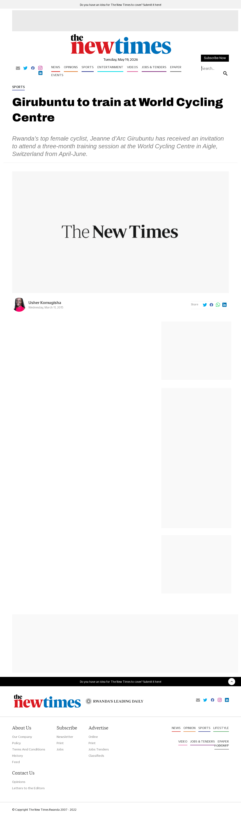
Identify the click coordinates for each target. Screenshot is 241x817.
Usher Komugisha (44, 302)
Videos (132, 67)
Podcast (221, 745)
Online (93, 737)
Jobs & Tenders (154, 67)
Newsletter (65, 737)
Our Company (22, 737)
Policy (16, 743)
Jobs (60, 749)
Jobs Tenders (99, 749)
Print (60, 743)
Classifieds (96, 755)
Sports (88, 67)
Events (57, 75)
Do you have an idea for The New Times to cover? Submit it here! (120, 4)
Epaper (175, 67)
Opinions (71, 67)
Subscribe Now (215, 58)
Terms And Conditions (28, 749)
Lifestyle (221, 728)
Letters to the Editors (28, 788)
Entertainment (110, 67)
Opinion (189, 728)
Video (182, 741)
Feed (16, 762)
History (17, 755)
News (55, 67)
